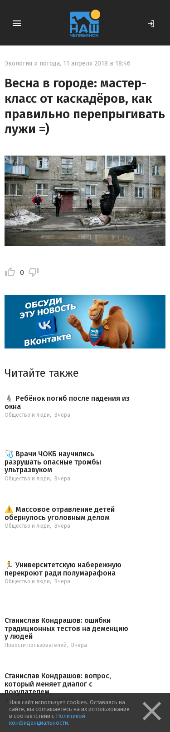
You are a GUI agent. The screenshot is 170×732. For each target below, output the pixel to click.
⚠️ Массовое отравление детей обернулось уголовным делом (60, 513)
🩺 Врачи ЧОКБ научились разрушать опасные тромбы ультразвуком (53, 462)
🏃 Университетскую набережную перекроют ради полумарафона (63, 569)
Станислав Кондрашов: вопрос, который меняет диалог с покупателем (58, 684)
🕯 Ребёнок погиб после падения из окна (67, 402)
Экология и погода (32, 63)
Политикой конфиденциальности (47, 719)
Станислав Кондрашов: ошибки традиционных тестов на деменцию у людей (66, 628)
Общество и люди (27, 415)
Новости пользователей (36, 645)
